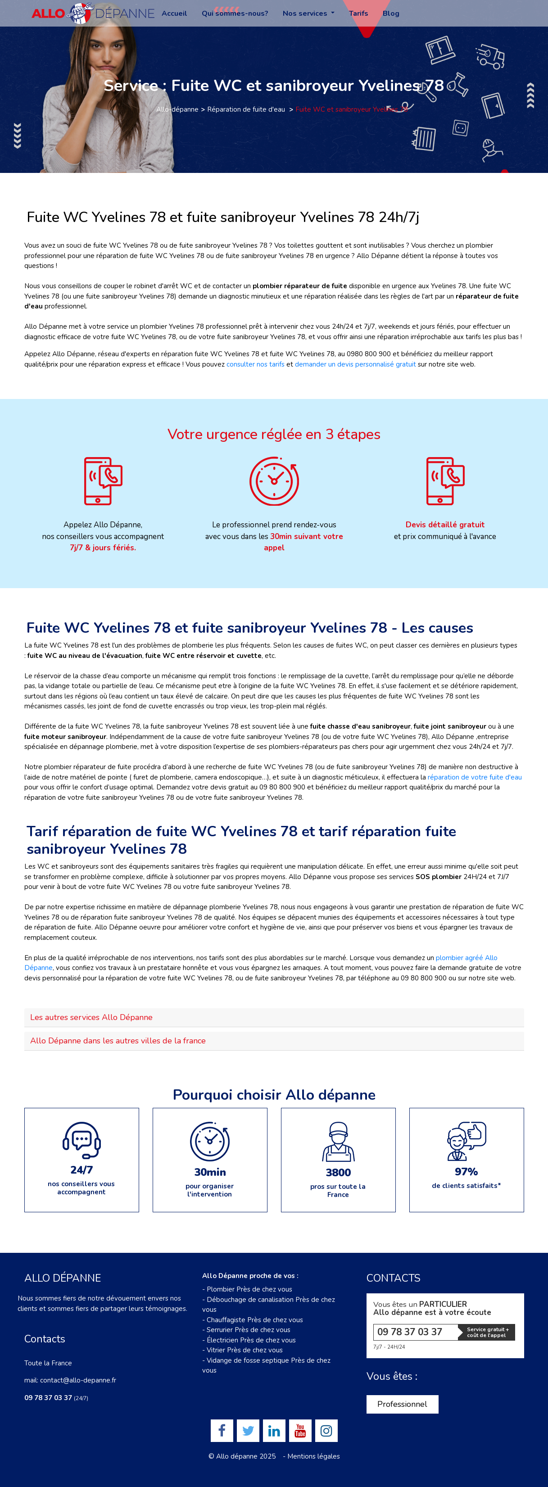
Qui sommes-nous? (235, 13)
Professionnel (402, 1404)
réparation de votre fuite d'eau (475, 777)
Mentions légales (313, 1456)
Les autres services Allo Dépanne (91, 1017)
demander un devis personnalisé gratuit (355, 364)
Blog (391, 13)
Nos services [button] (306, 13)
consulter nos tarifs (255, 364)
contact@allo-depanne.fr (78, 1380)
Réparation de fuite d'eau (247, 109)
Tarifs (358, 13)
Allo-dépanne (177, 109)
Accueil (174, 13)
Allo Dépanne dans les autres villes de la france (118, 1040)
